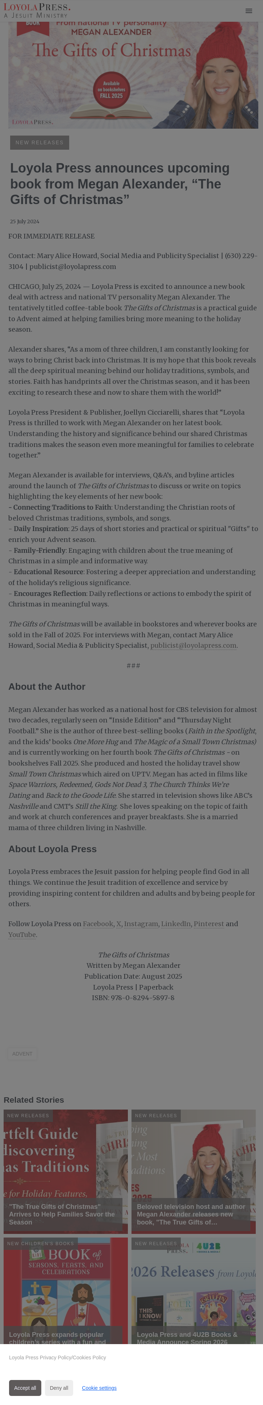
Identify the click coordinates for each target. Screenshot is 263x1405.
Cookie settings (99, 1388)
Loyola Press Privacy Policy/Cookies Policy (57, 1357)
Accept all (25, 1388)
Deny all (59, 1388)
